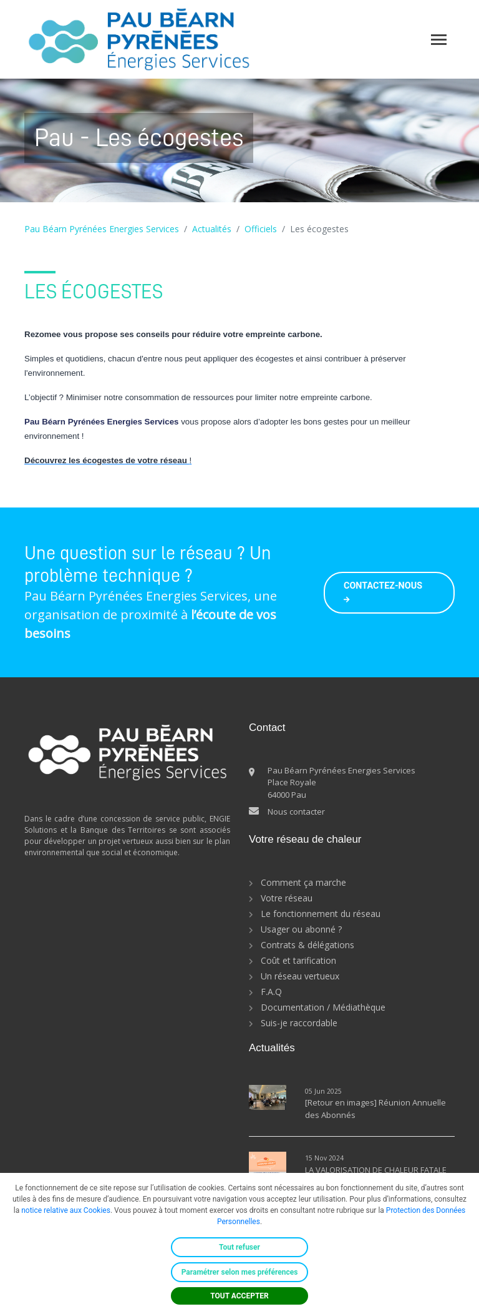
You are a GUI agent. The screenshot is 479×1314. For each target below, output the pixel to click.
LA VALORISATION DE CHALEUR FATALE (376, 1169)
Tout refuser (239, 1247)
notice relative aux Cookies (65, 1210)
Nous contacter (296, 811)
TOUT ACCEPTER (239, 1296)
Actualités (211, 229)
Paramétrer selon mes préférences (239, 1272)
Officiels (260, 229)
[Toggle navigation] (439, 40)
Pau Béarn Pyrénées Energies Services (101, 229)
